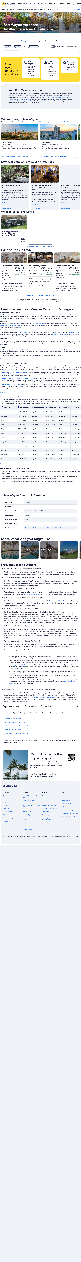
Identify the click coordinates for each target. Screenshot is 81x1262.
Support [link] (64, 796)
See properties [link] (7, 208)
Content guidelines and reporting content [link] (48, 818)
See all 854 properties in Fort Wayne (40, 295)
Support (61, 3)
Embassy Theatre (23, 332)
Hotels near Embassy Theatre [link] (12, 718)
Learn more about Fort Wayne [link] (62, 122)
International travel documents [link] (70, 813)
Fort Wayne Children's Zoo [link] (57, 601)
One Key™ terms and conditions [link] (50, 805)
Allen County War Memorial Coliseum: (15, 372)
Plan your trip (76, 9)
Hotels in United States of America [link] (29, 801)
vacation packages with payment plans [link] (43, 697)
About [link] (5, 796)
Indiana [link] (43, 9)
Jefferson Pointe (40, 323)
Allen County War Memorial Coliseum (54, 97)
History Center (59, 528)
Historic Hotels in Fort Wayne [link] (12, 730)
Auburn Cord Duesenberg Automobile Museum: (19, 378)
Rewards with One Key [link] (29, 826)
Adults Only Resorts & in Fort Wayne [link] (14, 722)
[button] (40, 706)
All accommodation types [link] (29, 823)
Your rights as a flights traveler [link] (70, 816)
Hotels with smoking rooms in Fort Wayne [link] (15, 733)
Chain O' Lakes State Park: (11, 384)
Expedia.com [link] (4, 9)
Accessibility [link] (45, 811)
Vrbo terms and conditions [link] (49, 808)
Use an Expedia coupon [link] (68, 810)
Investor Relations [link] (8, 811)
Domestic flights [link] (27, 815)
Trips (68, 3)
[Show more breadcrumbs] (55, 9)
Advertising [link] (6, 815)
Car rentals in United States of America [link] (30, 818)
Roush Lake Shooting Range (58, 334)
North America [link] (20, 9)
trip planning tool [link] (19, 665)
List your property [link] (8, 802)
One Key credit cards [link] (28, 829)
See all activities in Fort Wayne (40, 246)
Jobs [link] (4, 799)
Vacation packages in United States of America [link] (30, 810)
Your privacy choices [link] (47, 815)
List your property (50, 3)
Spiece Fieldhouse (73, 332)
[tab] (24, 41)
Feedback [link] (5, 821)
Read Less (3, 359)
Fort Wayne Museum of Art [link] (31, 594)
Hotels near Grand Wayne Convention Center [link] (17, 726)
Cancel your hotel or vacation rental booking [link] (69, 799)
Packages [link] (12, 9)
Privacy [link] (44, 796)
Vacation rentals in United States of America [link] (31, 806)
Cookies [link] (44, 799)
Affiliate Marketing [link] (8, 818)
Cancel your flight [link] (66, 803)
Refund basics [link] (65, 807)
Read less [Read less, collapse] (5, 202)
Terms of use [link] (45, 802)
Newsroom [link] (6, 808)
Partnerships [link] (6, 805)
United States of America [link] (33, 9)
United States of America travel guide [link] (31, 796)
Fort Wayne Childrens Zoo (24, 99)
